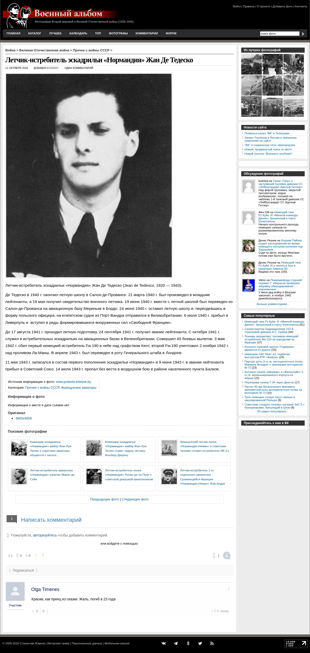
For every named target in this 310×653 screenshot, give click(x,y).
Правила (248, 6)
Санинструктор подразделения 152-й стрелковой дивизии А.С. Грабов (269, 330)
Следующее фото (135, 499)
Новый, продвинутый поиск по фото (268, 149)
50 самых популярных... (272, 411)
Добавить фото (283, 6)
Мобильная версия (117, 643)
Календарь (78, 33)
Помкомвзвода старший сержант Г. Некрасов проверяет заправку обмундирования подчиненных (280, 285)
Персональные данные (87, 643)
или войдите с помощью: (119, 543)
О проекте (263, 6)
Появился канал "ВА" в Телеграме (267, 133)
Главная (13, 33)
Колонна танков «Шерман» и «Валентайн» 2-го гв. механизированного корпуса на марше (274, 375)
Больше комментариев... (273, 304)
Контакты (301, 6)
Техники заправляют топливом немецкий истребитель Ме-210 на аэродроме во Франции (271, 339)
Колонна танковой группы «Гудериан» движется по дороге (270, 348)
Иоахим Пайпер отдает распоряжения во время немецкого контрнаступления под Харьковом (281, 245)
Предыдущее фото (104, 499)
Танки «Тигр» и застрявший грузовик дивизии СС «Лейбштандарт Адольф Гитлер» (281, 183)
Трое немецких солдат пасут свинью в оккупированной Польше (270, 399)
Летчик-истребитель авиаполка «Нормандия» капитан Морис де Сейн (52, 475)
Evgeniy (53, 68)
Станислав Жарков (32, 643)
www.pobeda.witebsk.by (73, 382)
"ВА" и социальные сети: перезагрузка (270, 145)
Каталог (34, 33)
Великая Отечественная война (44, 50)
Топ (98, 33)
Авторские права (58, 643)
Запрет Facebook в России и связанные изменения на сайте (271, 139)
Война (10, 50)
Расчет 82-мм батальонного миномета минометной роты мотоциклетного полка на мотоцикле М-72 (273, 389)
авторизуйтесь (45, 535)
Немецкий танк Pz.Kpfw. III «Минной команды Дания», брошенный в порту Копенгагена (278, 217)
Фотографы (118, 33)
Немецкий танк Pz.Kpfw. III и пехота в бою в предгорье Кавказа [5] (280, 265)
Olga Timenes (45, 589)
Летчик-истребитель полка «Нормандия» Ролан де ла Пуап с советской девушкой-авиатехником (129, 475)
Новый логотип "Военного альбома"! (268, 153)
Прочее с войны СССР (91, 50)
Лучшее (55, 33)
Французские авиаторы (78, 387)
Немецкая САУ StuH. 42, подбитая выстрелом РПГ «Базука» (267, 356)
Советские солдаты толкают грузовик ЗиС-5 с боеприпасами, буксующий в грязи (274, 406)
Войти (237, 6)
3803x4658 (23, 418)
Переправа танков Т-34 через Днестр (269, 382)
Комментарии (147, 33)
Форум (171, 33)
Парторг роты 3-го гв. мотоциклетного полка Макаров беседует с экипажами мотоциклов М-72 (274, 364)
